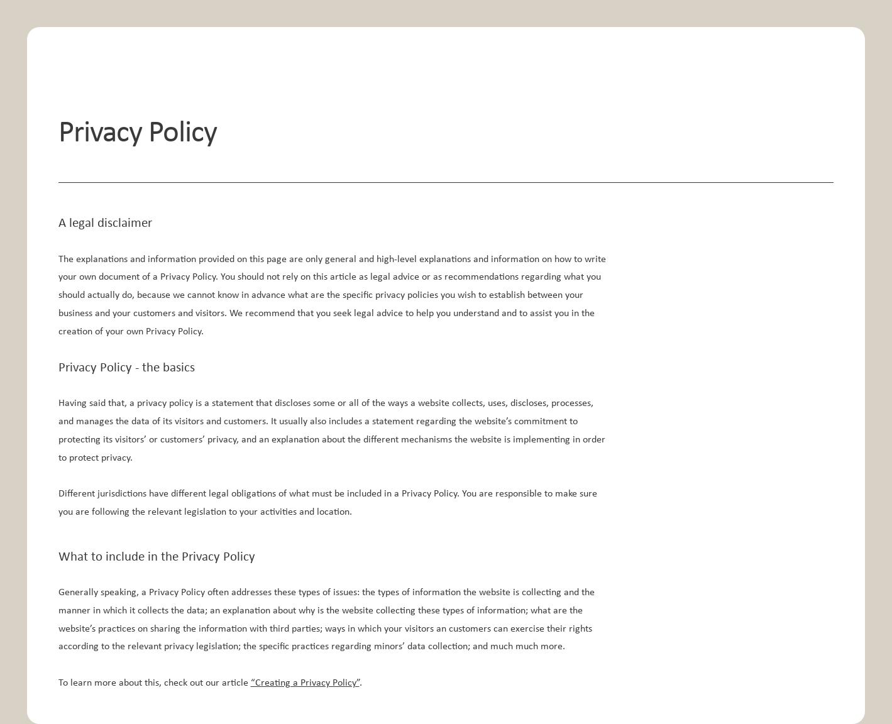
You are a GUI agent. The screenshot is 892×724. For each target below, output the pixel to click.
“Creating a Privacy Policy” (305, 683)
